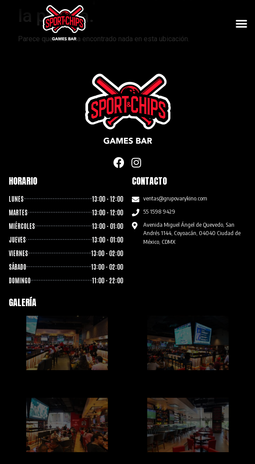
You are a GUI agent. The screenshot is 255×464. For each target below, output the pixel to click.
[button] (241, 23)
